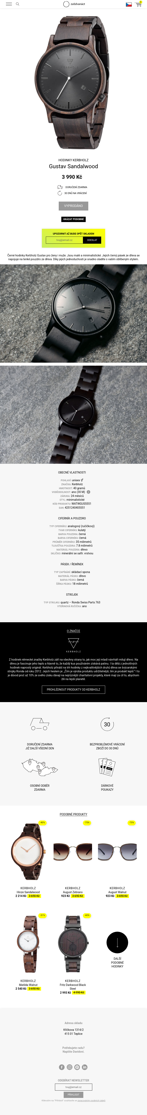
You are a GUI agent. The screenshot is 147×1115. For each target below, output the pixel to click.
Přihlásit (73, 1094)
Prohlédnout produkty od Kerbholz (73, 689)
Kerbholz (81, 160)
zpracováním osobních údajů (91, 1100)
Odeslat (92, 240)
